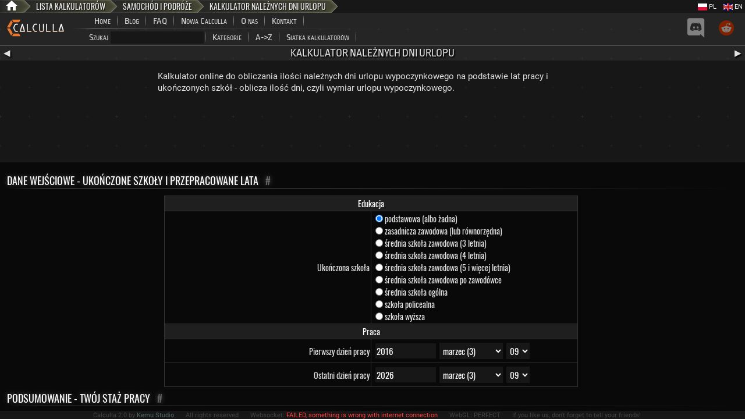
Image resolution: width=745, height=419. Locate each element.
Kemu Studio (155, 415)
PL (707, 6)
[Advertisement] (372, 130)
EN (733, 6)
